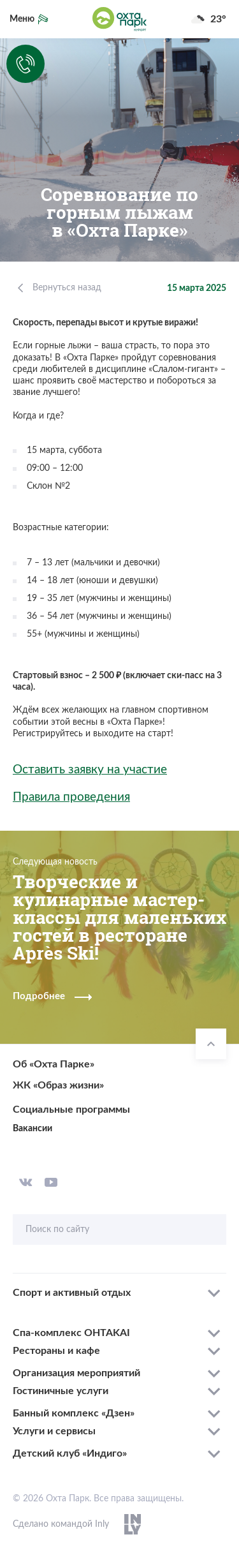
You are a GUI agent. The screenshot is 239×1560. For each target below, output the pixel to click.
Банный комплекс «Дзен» (73, 1413)
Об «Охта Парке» (53, 1064)
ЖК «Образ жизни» (58, 1085)
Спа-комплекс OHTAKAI (71, 1333)
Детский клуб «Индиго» (70, 1453)
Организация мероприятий (76, 1373)
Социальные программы (71, 1109)
